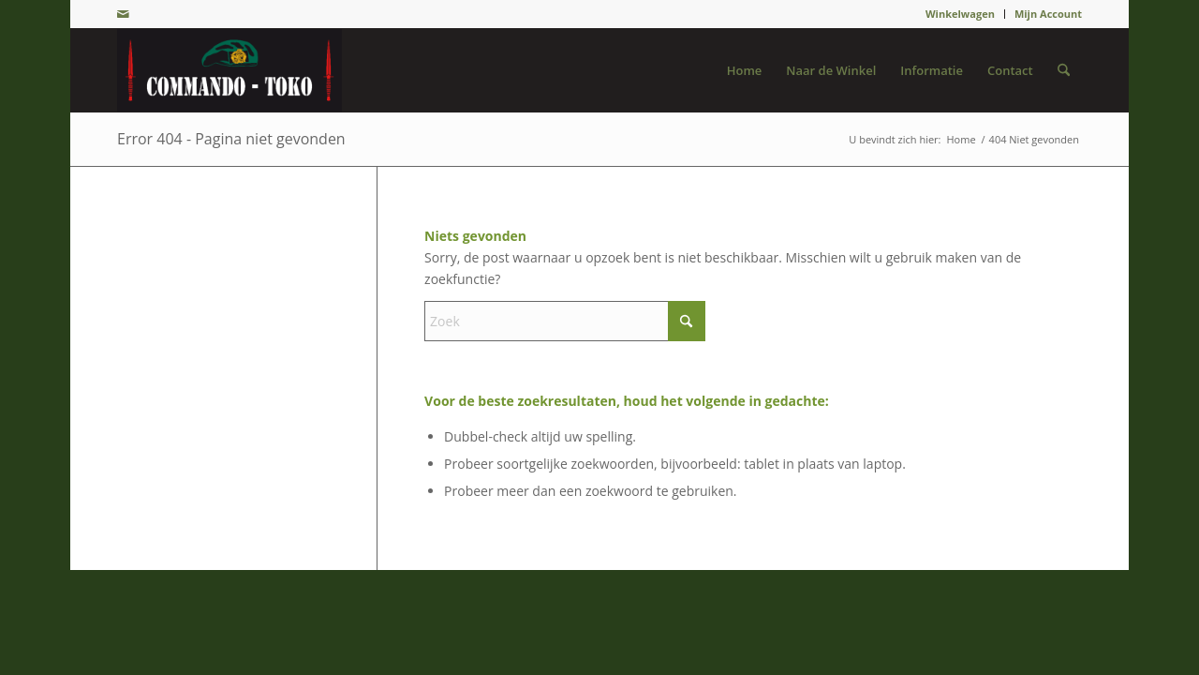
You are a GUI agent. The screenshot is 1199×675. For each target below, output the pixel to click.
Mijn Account (1048, 14)
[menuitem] (960, 14)
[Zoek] (1063, 70)
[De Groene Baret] (229, 70)
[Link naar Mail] (123, 14)
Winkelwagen (960, 14)
